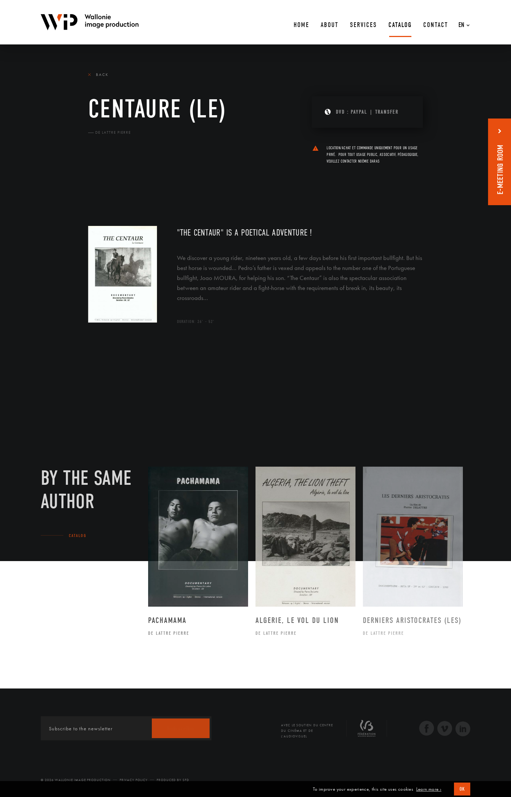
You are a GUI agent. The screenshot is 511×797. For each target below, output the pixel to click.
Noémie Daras (369, 161)
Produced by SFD (173, 780)
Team (136, 182)
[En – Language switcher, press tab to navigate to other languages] (462, 22)
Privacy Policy (134, 780)
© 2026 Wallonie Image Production (76, 780)
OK (462, 789)
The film (100, 182)
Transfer (386, 112)
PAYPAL (359, 112)
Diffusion (174, 182)
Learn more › (428, 789)
